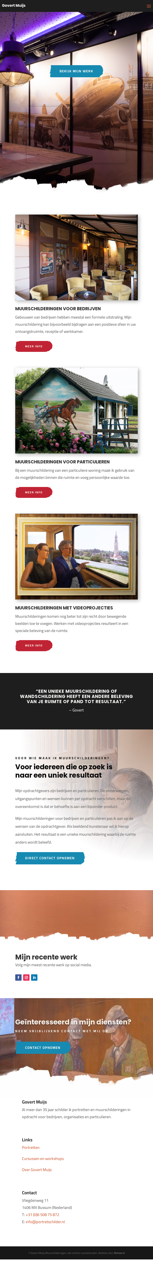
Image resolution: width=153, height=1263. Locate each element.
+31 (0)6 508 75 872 (42, 1215)
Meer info (34, 346)
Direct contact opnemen (51, 858)
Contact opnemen (43, 1048)
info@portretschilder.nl (45, 1222)
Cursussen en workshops (43, 1159)
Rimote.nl (119, 1254)
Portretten (31, 1148)
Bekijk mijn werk (76, 71)
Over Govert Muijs (37, 1170)
